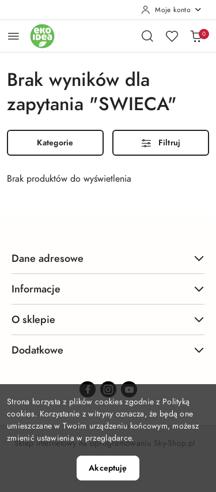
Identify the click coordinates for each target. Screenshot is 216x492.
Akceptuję (108, 468)
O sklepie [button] (108, 319)
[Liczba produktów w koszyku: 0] (196, 36)
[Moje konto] (171, 10)
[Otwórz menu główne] (13, 36)
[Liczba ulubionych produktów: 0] (171, 36)
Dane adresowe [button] (108, 258)
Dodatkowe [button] (108, 350)
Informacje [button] (108, 288)
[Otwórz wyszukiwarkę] (147, 36)
